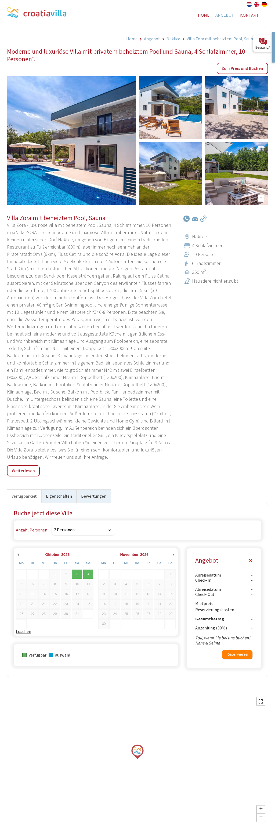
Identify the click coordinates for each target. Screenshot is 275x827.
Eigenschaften (59, 496)
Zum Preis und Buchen (242, 68)
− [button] (261, 818)
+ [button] (261, 810)
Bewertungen (93, 496)
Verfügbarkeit (24, 496)
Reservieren (237, 654)
